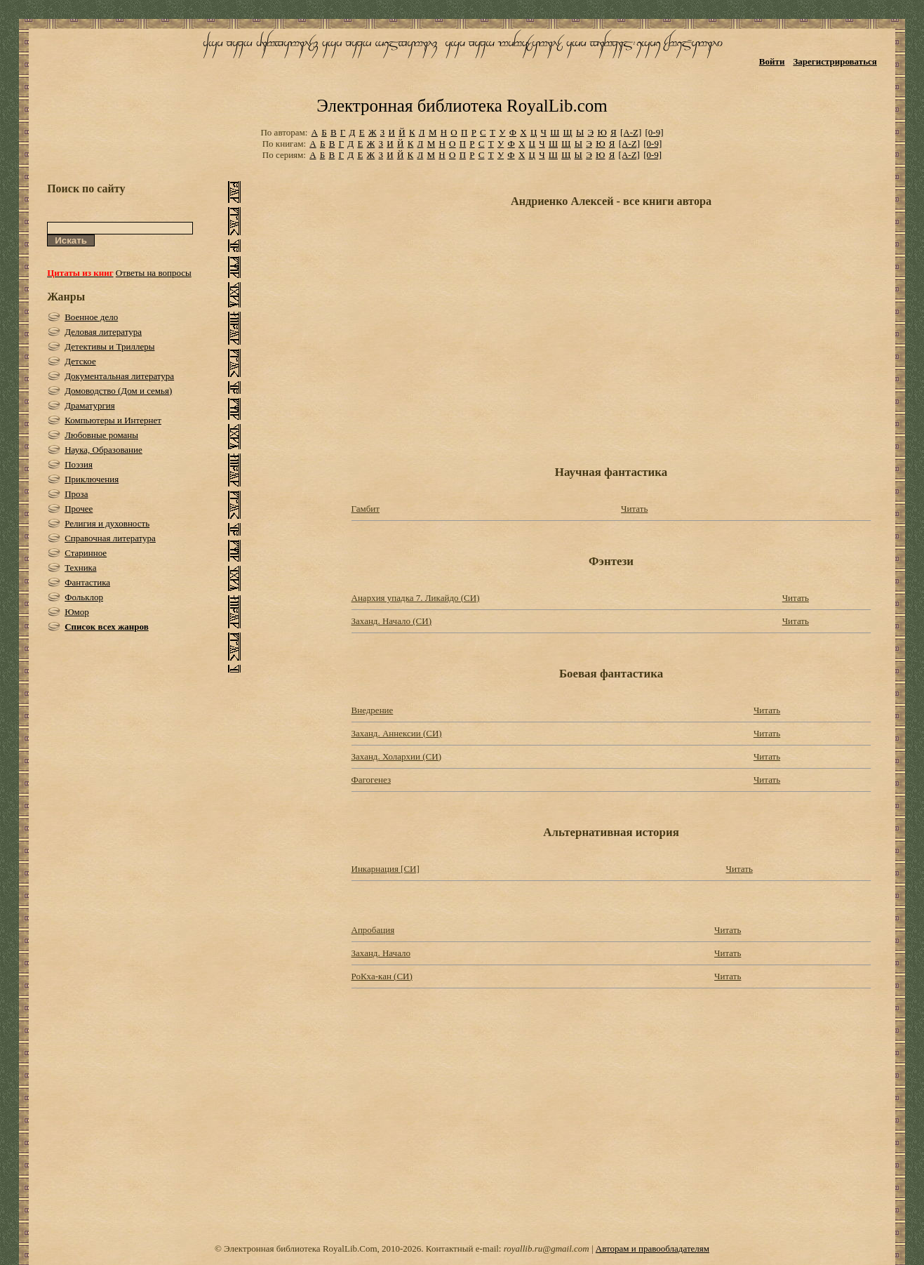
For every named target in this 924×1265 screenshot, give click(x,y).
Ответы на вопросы (154, 272)
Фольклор (84, 597)
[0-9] (654, 132)
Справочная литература (110, 538)
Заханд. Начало (381, 953)
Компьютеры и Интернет (113, 420)
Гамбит (365, 508)
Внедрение (372, 710)
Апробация (373, 930)
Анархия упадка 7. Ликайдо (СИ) (415, 597)
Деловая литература (103, 331)
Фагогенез (371, 779)
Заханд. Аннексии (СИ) (396, 733)
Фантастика (87, 582)
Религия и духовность (107, 523)
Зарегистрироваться (834, 61)
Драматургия (90, 405)
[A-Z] (630, 132)
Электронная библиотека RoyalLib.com (461, 105)
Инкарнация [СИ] (385, 868)
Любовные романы (101, 435)
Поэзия (79, 464)
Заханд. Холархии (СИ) (396, 756)
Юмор (77, 612)
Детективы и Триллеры (109, 346)
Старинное (86, 553)
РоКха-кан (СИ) (382, 976)
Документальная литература (119, 376)
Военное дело (91, 317)
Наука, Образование (103, 449)
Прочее (79, 508)
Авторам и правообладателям (652, 1248)
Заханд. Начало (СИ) (391, 621)
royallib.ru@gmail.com (546, 1248)
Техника (80, 567)
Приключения (92, 479)
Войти (772, 61)
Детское (80, 361)
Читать (634, 508)
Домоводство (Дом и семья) (118, 390)
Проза (76, 494)
